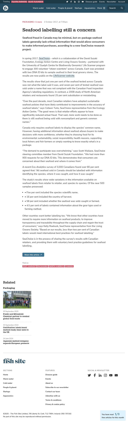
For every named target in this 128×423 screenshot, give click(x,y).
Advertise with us (52, 396)
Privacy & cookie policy (55, 404)
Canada (69, 266)
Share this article (33, 255)
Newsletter (111, 2)
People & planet (65, 8)
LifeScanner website (63, 75)
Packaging (28, 22)
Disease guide (91, 2)
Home (5, 374)
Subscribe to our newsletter (56, 387)
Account (121, 2)
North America (56, 266)
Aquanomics (89, 8)
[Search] (116, 8)
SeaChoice (44, 58)
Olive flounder (35, 2)
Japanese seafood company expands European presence (16, 342)
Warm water (38, 8)
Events (102, 2)
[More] (101, 8)
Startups (78, 8)
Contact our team (52, 391)
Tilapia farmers (19, 2)
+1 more (38, 22)
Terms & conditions (53, 400)
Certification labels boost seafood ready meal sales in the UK (16, 329)
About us (49, 383)
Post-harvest (29, 266)
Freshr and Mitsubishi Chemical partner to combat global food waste (16, 316)
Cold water (51, 8)
